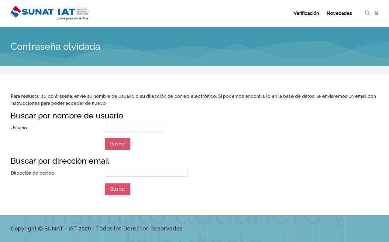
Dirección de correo (32, 173)
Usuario (19, 128)
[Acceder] (376, 13)
